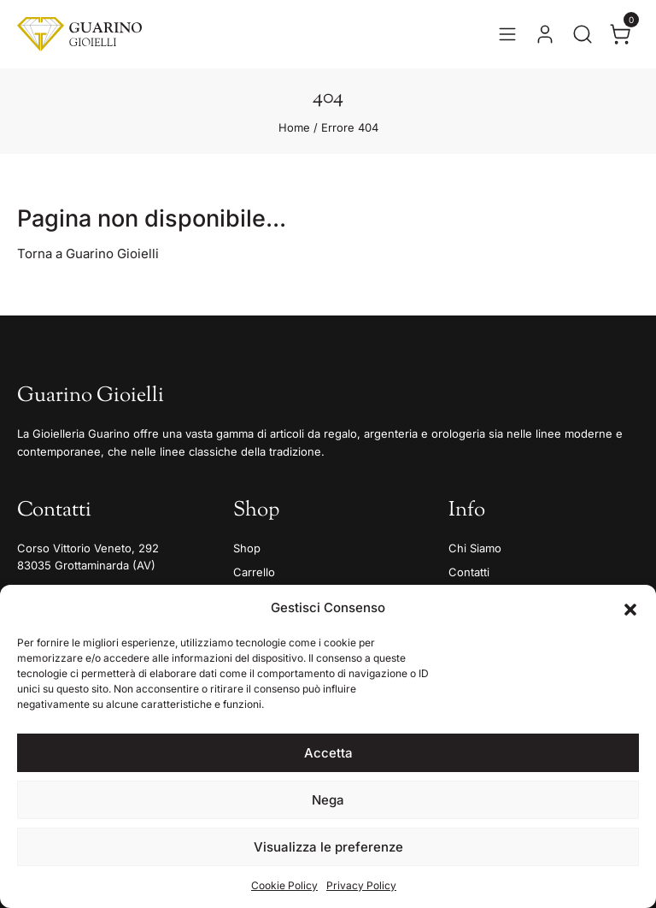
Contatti (468, 572)
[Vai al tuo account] (545, 34)
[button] (630, 607)
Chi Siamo (474, 548)
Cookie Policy (284, 885)
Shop (247, 548)
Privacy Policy (361, 885)
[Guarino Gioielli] (79, 34)
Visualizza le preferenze (328, 847)
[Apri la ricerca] (582, 34)
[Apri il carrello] (620, 34)
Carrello (254, 572)
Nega (328, 800)
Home (294, 127)
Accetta (328, 753)
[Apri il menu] (507, 34)
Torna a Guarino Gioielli (88, 253)
